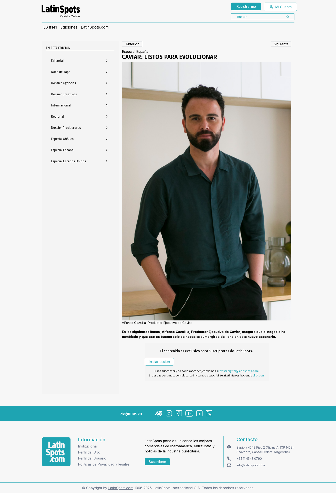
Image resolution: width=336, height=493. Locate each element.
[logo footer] (56, 451)
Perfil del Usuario (92, 458)
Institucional (88, 446)
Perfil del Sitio (89, 452)
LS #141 (50, 27)
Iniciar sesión (159, 362)
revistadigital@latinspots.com (238, 371)
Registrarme (246, 6)
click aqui (258, 375)
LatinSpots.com (95, 27)
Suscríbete (157, 462)
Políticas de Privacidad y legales (103, 464)
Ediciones (68, 27)
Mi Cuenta (280, 7)
